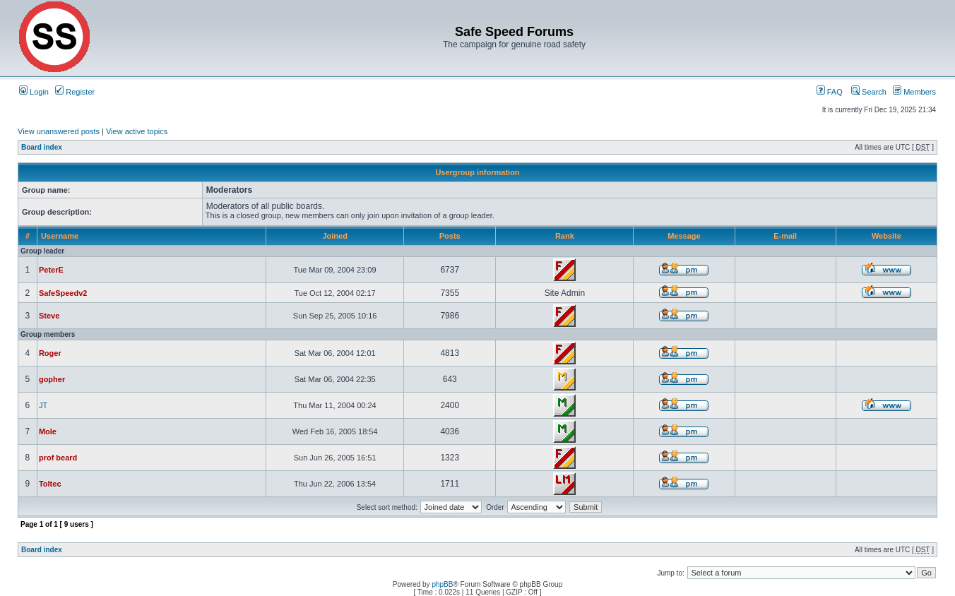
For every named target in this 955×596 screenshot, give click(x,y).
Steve (49, 315)
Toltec (50, 483)
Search (868, 92)
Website (886, 236)
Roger (50, 353)
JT (43, 405)
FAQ (830, 92)
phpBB (442, 584)
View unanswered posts (59, 131)
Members (914, 92)
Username (59, 236)
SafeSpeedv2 (63, 293)
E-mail (785, 236)
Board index (41, 147)
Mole (48, 431)
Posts (450, 236)
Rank (564, 236)
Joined (334, 236)
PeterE (51, 270)
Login (34, 92)
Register (75, 92)
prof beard (58, 457)
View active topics (136, 131)
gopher (52, 379)
